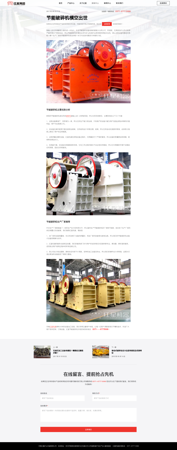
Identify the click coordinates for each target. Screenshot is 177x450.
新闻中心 (95, 3)
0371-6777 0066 (133, 446)
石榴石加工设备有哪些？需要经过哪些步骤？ (68, 352)
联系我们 (119, 3)
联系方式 (96, 393)
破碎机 (68, 116)
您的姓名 (43, 393)
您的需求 (44, 406)
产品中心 (70, 3)
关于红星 (83, 3)
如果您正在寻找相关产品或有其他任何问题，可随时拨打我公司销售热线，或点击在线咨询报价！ (84, 24)
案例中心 (107, 3)
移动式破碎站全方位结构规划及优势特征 (127, 352)
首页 (60, 3)
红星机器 (53, 326)
